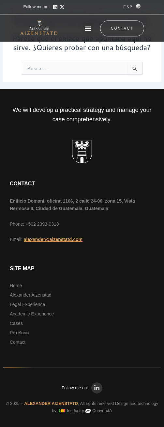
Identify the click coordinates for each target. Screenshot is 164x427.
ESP (128, 7)
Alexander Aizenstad (31, 295)
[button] (88, 28)
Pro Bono (19, 332)
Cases (16, 323)
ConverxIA (102, 410)
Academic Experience (32, 313)
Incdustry (75, 410)
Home (16, 285)
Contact (17, 342)
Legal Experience (27, 304)
